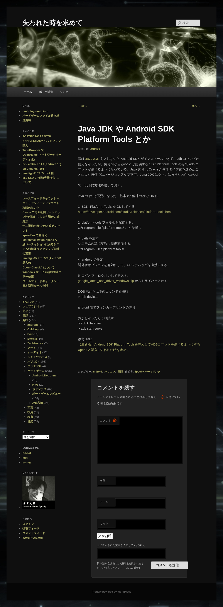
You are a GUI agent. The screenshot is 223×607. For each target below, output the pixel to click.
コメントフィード (33, 533)
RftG (35, 384)
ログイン (28, 524)
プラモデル (34, 366)
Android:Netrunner (44, 375)
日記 (120, 371)
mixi (25, 457)
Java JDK (92, 158)
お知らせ (28, 302)
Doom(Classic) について (38, 267)
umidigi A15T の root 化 (38, 173)
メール (104, 502)
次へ (196, 106)
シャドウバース (37, 357)
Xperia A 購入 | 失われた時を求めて (104, 350)
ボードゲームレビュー (46, 393)
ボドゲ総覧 (46, 91)
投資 (30, 412)
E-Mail (26, 453)
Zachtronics (35, 343)
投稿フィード (30, 528)
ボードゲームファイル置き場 (40, 115)
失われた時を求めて (52, 22)
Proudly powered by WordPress (111, 591)
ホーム (28, 91)
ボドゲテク (39, 389)
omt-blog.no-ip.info (35, 111)
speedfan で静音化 (34, 235)
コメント (108, 421)
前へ (82, 106)
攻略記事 (38, 403)
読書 (30, 416)
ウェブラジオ (30, 306)
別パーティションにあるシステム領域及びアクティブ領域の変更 (40, 249)
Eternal (32, 338)
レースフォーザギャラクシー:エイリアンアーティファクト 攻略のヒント (41, 203)
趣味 (25, 320)
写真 (30, 407)
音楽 (30, 421)
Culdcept (33, 329)
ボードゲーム (35, 371)
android (97, 371)
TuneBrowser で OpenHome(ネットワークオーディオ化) (41, 154)
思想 (25, 311)
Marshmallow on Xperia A (39, 239)
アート (31, 347)
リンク (64, 91)
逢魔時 (26, 120)
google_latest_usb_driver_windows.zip (106, 281)
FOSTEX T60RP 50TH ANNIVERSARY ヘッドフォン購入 (41, 141)
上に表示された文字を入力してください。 (122, 545)
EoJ (30, 334)
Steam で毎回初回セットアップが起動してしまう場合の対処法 (41, 217)
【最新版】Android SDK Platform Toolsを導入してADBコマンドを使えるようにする (139, 344)
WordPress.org (32, 537)
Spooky (139, 371)
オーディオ (34, 352)
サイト (104, 523)
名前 (103, 480)
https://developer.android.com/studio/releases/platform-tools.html (124, 212)
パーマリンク (152, 371)
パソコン (110, 371)
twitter (26, 462)
